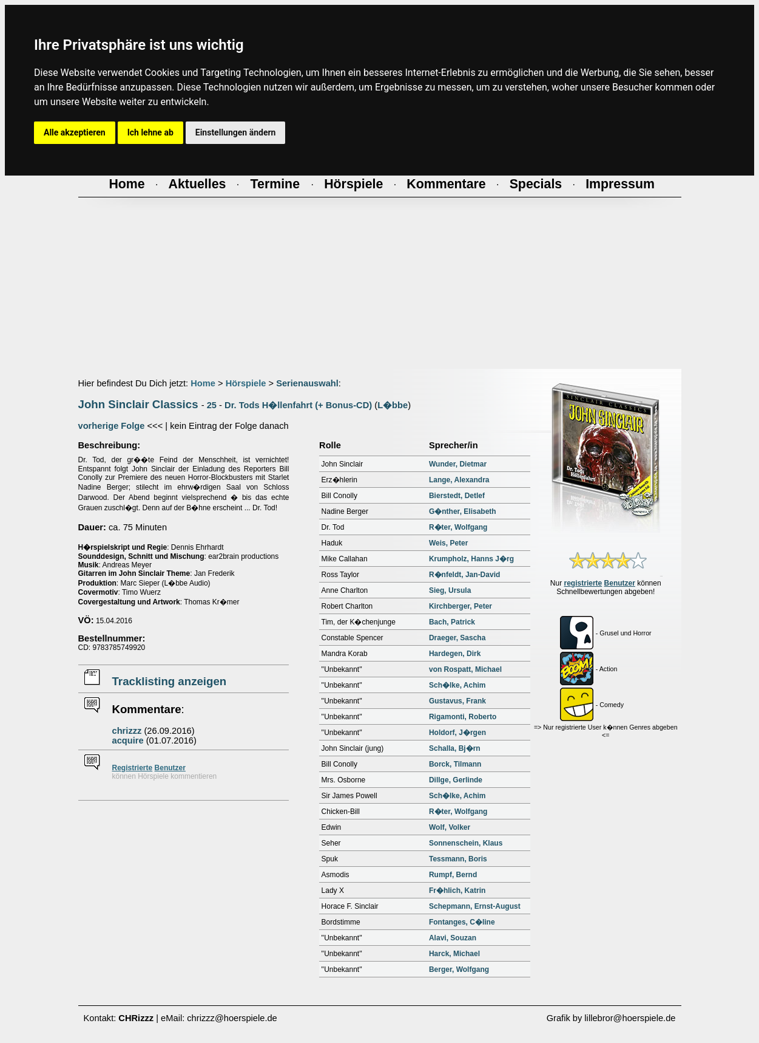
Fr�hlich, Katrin (457, 890)
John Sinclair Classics (138, 404)
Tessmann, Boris (458, 859)
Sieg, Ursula (450, 590)
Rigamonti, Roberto (462, 717)
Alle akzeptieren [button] (75, 132)
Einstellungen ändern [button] (235, 132)
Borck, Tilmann (455, 764)
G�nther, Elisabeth (462, 511)
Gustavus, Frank (457, 701)
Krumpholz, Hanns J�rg (471, 559)
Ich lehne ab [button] (150, 132)
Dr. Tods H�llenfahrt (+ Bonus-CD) (298, 405)
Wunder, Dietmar (458, 464)
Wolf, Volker (449, 827)
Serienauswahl (307, 383)
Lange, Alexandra (459, 480)
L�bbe (392, 405)
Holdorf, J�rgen (457, 732)
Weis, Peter (448, 543)
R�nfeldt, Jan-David (464, 574)
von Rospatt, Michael (465, 669)
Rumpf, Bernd (453, 874)
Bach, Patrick (452, 622)
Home (203, 383)
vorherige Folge (111, 426)
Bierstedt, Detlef (457, 495)
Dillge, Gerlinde (455, 780)
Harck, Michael (454, 953)
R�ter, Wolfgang (458, 527)
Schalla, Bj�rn (455, 748)
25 (212, 405)
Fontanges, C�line (462, 922)
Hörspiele (246, 383)
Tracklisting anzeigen (169, 681)
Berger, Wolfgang (459, 969)
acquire (128, 740)
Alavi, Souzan (452, 938)
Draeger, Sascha (457, 638)
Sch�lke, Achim (457, 685)
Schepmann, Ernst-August (475, 906)
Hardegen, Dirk (455, 653)
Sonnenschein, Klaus (465, 843)
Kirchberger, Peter (460, 606)
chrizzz (127, 731)
